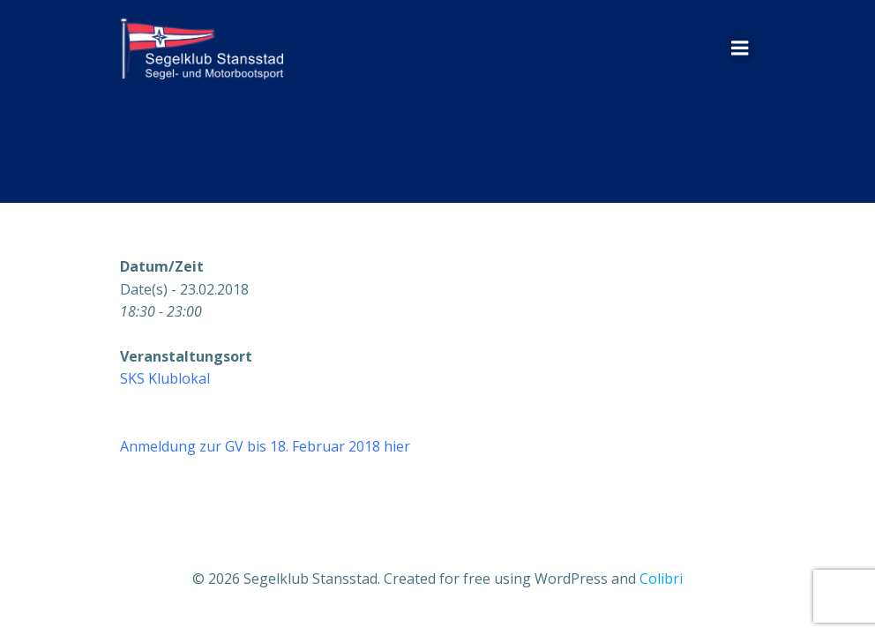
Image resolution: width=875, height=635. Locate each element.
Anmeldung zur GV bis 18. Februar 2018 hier (265, 446)
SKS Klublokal (165, 378)
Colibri (661, 578)
